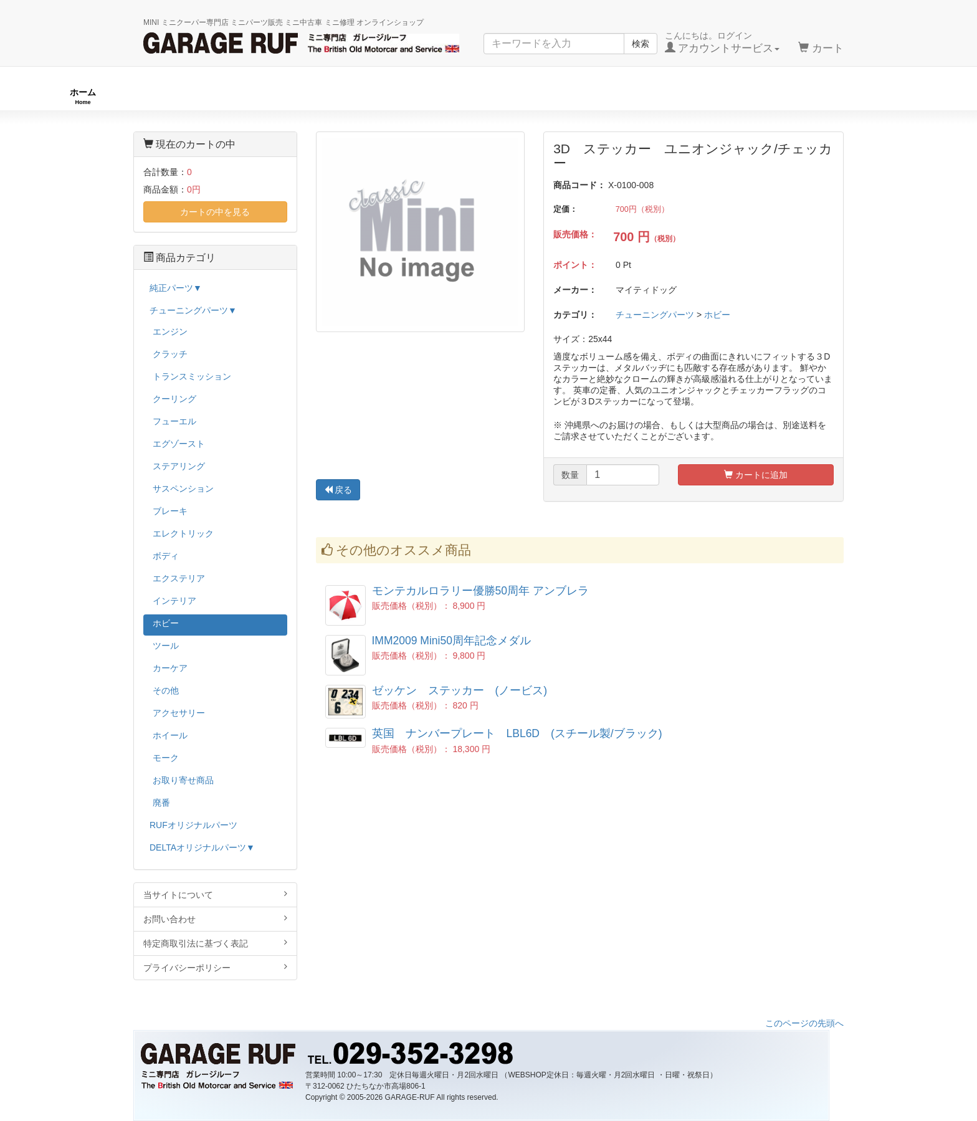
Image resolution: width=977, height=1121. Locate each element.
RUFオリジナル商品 (275, 96)
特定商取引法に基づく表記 (215, 943)
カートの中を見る (215, 212)
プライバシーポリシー (215, 967)
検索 (640, 44)
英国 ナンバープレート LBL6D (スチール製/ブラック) (517, 733)
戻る (338, 490)
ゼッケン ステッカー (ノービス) (460, 690)
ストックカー (881, 96)
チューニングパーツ (493, 96)
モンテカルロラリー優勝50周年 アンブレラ (480, 590)
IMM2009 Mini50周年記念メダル (451, 640)
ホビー (717, 315)
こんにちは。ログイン (722, 42)
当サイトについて (215, 894)
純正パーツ (693, 96)
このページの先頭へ (804, 1023)
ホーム (83, 96)
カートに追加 (756, 475)
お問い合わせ (215, 918)
